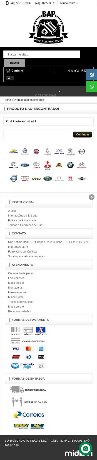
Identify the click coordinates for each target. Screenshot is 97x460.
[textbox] (42, 55)
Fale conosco (16, 278)
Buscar (14, 62)
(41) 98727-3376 (20, 3)
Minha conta (67, 3)
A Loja (12, 210)
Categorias (31, 91)
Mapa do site (16, 282)
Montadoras (15, 287)
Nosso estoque (17, 292)
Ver (10, 78)
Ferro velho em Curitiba (22, 251)
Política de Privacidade (22, 220)
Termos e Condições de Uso (25, 225)
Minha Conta (16, 297)
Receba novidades (19, 311)
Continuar (82, 134)
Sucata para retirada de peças (26, 256)
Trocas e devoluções (20, 301)
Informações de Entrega (22, 215)
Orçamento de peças (20, 273)
